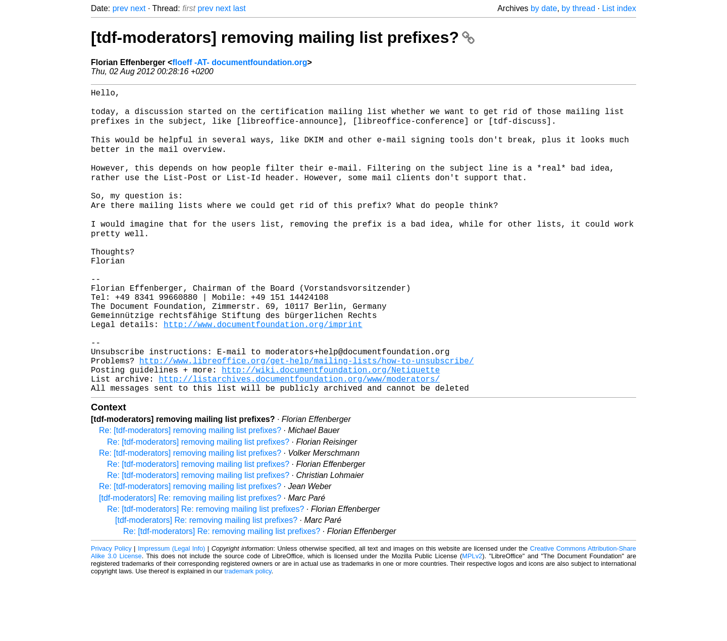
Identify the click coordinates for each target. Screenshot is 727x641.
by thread (578, 8)
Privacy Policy (111, 610)
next (137, 8)
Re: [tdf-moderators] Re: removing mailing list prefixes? (205, 571)
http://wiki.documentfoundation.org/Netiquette (331, 427)
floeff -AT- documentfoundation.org (239, 62)
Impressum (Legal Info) (171, 610)
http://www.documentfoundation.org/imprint (263, 372)
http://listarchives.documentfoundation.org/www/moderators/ (299, 438)
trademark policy (248, 633)
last (239, 8)
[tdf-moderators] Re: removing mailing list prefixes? (190, 560)
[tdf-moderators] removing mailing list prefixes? (283, 37)
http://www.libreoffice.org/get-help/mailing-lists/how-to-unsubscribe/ (306, 416)
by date (544, 8)
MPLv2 (472, 618)
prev (120, 8)
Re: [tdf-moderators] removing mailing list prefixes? (190, 492)
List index (619, 8)
